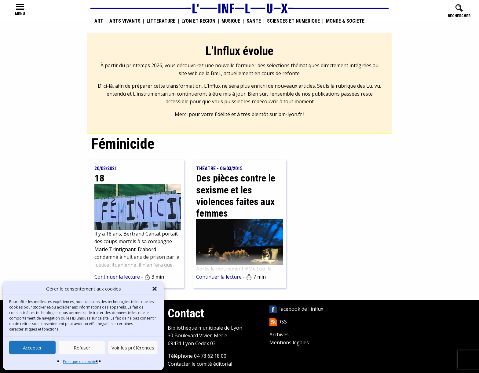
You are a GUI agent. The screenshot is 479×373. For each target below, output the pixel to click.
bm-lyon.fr (290, 114)
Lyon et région (198, 21)
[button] (155, 289)
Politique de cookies (80, 361)
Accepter (32, 348)
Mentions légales (289, 342)
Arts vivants (125, 21)
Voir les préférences (133, 348)
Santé (254, 21)
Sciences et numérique (293, 21)
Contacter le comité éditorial (200, 363)
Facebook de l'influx (296, 308)
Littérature (161, 21)
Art (98, 21)
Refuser (82, 348)
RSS (278, 321)
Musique (230, 21)
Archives (279, 334)
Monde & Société (345, 21)
